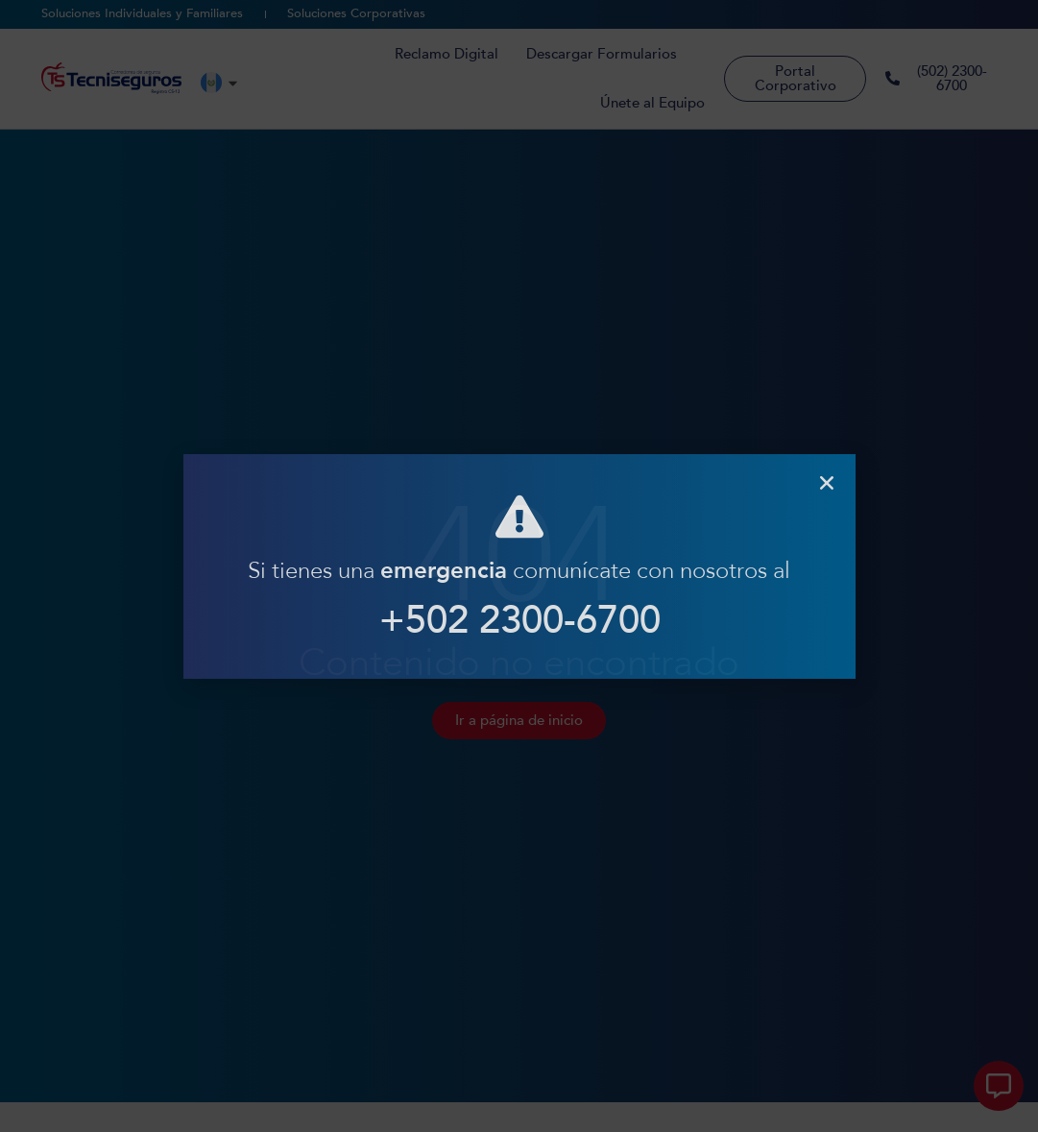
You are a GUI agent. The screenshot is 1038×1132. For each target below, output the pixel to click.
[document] (519, 566)
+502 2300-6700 (519, 620)
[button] (826, 483)
